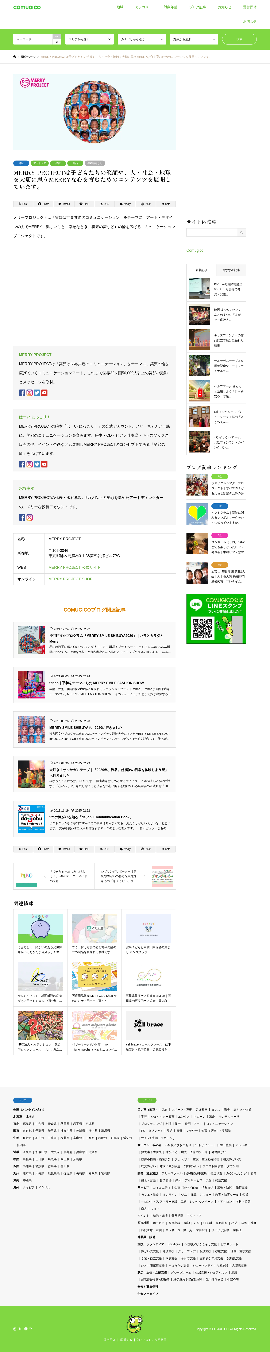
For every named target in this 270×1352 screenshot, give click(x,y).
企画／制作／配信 (186, 1187)
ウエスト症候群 (212, 1166)
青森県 (52, 1123)
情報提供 (207, 1187)
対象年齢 (170, 7)
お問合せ (250, 21)
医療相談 (174, 1223)
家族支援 (171, 1258)
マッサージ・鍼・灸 (179, 1230)
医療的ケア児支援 (211, 1258)
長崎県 (80, 1173)
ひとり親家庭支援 (153, 1265)
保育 (178, 1180)
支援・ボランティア (151, 1244)
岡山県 (65, 1159)
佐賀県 (67, 1173)
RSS (31, 1328)
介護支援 (168, 1251)
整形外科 (222, 1223)
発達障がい (218, 1152)
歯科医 (237, 1230)
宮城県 (90, 1123)
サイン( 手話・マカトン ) (157, 1138)
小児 (234, 1223)
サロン (145, 1201)
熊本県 (27, 1173)
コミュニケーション (219, 1123)
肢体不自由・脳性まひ (156, 1159)
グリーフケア (187, 1251)
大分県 (39, 1173)
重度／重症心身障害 (206, 1159)
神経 (253, 1223)
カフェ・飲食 (150, 1194)
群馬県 (105, 1130)
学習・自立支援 (151, 1258)
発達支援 (221, 1180)
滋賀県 (93, 1152)
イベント (143, 1215)
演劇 (212, 1116)
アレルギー (242, 1145)
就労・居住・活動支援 (152, 1272)
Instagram (14, 1328)
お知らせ (224, 7)
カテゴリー (143, 7)
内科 (197, 1223)
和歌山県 (41, 1152)
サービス (143, 1187)
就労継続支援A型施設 (155, 1279)
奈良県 (27, 1152)
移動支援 (221, 1251)
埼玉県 (52, 1130)
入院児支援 (239, 1265)
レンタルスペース (201, 1201)
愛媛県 (39, 1166)
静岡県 (102, 1138)
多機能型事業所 (196, 1173)
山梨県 (90, 1138)
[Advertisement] (216, 146)
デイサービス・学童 (198, 1180)
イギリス (44, 1187)
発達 (244, 1223)
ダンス (215, 1109)
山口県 (39, 1159)
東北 (16, 1123)
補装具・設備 (146, 1237)
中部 (16, 1138)
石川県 (39, 1138)
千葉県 (39, 1130)
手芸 (144, 1116)
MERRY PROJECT (35, 355)
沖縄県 (27, 1180)
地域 (120, 7)
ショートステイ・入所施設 (210, 1265)
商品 (75, 163)
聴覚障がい (148, 1166)
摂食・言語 (148, 1180)
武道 (165, 1109)
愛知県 (127, 1138)
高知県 (27, 1166)
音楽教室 (202, 1109)
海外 (16, 1187)
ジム (184, 1194)
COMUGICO (220, 1328)
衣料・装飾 (243, 1201)
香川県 (65, 1166)
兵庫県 (80, 1152)
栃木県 (93, 1130)
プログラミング (151, 1123)
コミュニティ (162, 1187)
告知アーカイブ (148, 1293)
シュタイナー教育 (162, 1116)
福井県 (65, 1138)
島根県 (27, 1159)
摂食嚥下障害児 (151, 1152)
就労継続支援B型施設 (187, 1279)
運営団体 (250, 7)
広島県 (77, 1159)
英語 (170, 1130)
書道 (179, 1130)
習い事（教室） (148, 1109)
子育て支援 (188, 1258)
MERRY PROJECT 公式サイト (74, 568)
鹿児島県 (54, 1173)
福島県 (27, 1123)
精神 (187, 1223)
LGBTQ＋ (174, 1244)
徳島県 (52, 1166)
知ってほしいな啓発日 (151, 1339)
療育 (253, 1173)
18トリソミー (204, 1145)
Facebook (25, 1328)
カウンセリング (236, 1173)
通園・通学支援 (241, 1251)
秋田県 (65, 1123)
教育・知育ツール (227, 1194)
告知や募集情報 (148, 1286)
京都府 (67, 1152)
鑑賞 (58, 163)
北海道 (17, 1116)
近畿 (16, 1152)
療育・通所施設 (148, 1173)
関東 (16, 1130)
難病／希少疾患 (170, 1166)
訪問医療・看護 (151, 1230)
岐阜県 (115, 1138)
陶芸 (178, 1123)
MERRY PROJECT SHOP (70, 579)
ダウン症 (233, 1166)
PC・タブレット (152, 1130)
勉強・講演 (160, 1215)
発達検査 (216, 1173)
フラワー (192, 1130)
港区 (21, 163)
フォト (155, 1208)
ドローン (199, 1116)
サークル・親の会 (149, 1145)
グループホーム (181, 1272)
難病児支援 (234, 1258)
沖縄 (16, 1180)
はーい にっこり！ (34, 417)
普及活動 (177, 1215)
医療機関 (143, 1223)
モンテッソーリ (229, 1116)
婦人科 (207, 1223)
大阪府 (55, 1152)
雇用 (234, 1272)
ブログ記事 (197, 7)
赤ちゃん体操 (242, 1109)
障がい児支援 (150, 1251)
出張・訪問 (224, 1187)
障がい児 (171, 1152)
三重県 (52, 1138)
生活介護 (233, 1279)
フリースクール (172, 1173)
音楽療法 (165, 1180)
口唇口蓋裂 (224, 1145)
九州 (16, 1173)
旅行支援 (242, 1187)
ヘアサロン (224, 1201)
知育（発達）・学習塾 (216, 1130)
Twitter (20, 1328)
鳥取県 (52, 1159)
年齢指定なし (95, 163)
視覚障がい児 (232, 1159)
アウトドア (39, 163)
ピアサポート (229, 1244)
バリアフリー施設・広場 (170, 1201)
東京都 (27, 1130)
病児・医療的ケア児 (194, 1152)
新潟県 (21, 1145)
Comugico (195, 250)
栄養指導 (202, 1230)
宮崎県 (105, 1173)
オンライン (170, 1194)
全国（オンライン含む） (29, 1109)
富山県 (77, 1138)
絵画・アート (193, 1123)
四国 (16, 1166)
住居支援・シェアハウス (211, 1272)
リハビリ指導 (220, 1230)
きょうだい (181, 1159)
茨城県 (80, 1130)
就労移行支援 (214, 1279)
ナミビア (29, 1187)
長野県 (27, 1138)
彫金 (227, 1109)
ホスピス (159, 1223)
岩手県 (77, 1123)
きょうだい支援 (179, 1265)
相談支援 (205, 1251)
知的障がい (191, 1166)
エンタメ (184, 1116)
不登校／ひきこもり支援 (200, 1244)
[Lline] (84, 204)
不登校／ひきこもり (178, 1145)
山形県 (39, 1123)
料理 (168, 1123)
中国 (16, 1159)
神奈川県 (66, 1130)
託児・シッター (201, 1194)
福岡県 (93, 1173)
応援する (126, 1339)
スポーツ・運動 (181, 1109)
